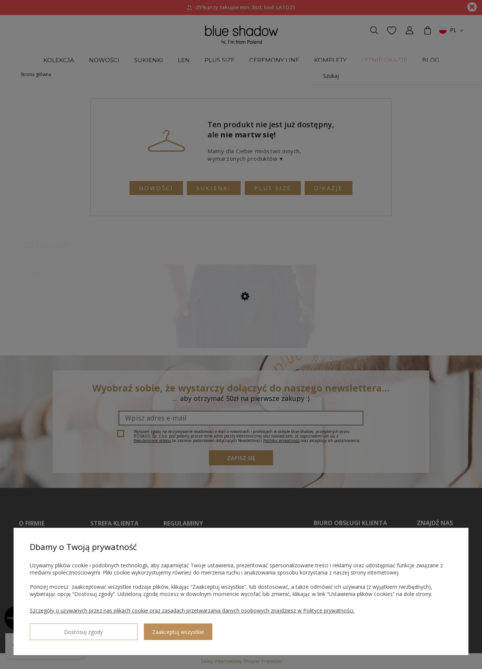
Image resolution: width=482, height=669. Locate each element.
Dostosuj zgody (57, 629)
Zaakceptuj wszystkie (125, 628)
